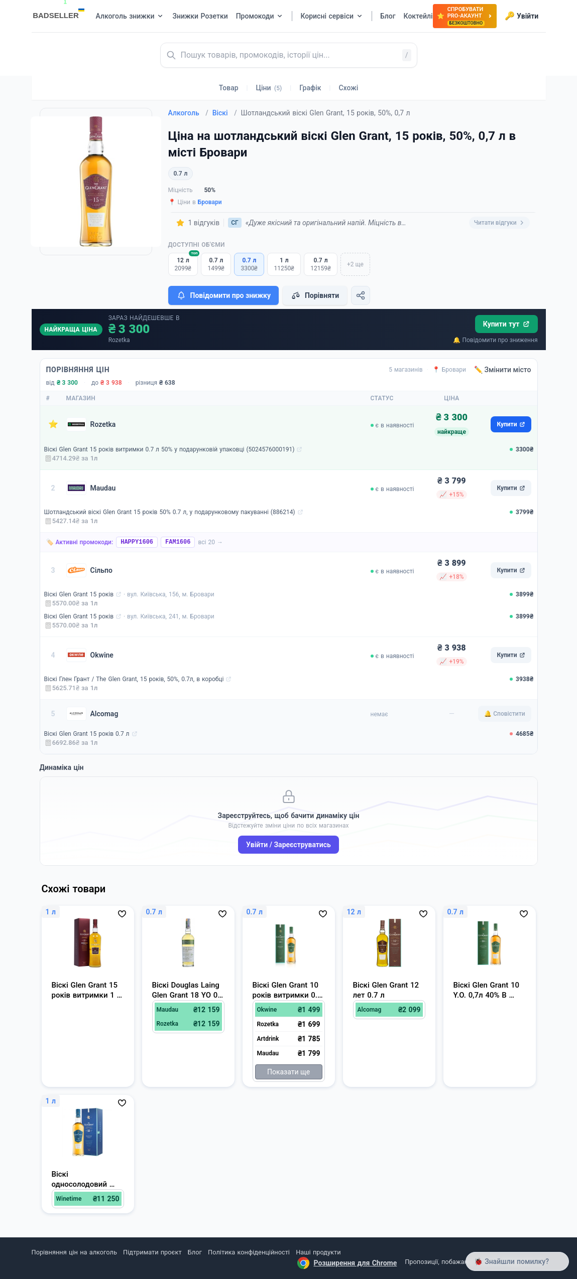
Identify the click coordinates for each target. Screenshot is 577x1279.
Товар (229, 88)
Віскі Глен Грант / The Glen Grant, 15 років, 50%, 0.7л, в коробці (134, 679)
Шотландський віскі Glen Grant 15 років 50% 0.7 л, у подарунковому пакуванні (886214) (169, 512)
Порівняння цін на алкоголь (74, 1252)
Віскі (224, 113)
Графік (310, 88)
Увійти (521, 16)
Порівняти (315, 295)
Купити (511, 424)
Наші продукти (318, 1252)
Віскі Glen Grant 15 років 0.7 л (87, 733)
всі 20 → (210, 542)
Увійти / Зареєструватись (288, 845)
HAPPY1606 (137, 542)
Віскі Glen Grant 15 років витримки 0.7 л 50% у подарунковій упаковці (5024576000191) (169, 449)
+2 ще (355, 264)
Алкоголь (188, 113)
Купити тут (506, 324)
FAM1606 (177, 542)
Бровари (210, 202)
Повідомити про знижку (223, 295)
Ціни (269, 88)
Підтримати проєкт (152, 1252)
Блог (195, 1252)
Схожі (348, 88)
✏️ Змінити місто (502, 370)
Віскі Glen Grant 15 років (79, 594)
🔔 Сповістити (504, 713)
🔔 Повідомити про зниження (495, 340)
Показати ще (288, 1072)
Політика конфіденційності (249, 1252)
